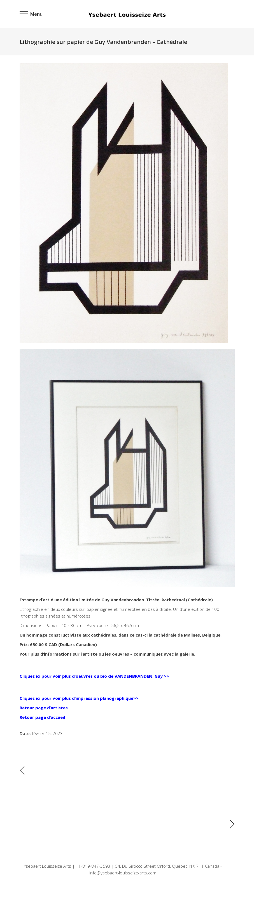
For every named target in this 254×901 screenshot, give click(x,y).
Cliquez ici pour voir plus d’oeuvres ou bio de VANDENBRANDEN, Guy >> (94, 676)
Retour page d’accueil (42, 717)
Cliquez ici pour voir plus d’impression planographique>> (79, 698)
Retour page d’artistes (44, 707)
